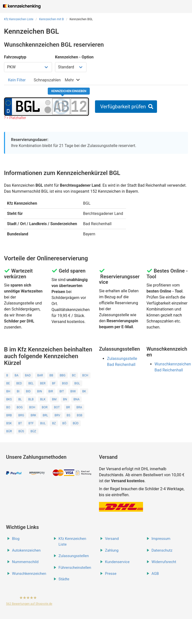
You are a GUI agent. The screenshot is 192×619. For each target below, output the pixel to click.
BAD (28, 375)
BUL (43, 423)
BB (51, 375)
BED (19, 383)
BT (20, 423)
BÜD (75, 423)
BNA (77, 399)
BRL (45, 415)
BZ (54, 423)
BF (54, 383)
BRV (57, 415)
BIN (39, 391)
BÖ (64, 423)
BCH (85, 375)
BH (8, 391)
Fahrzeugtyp (15, 57)
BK (84, 391)
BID (28, 391)
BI (18, 391)
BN (65, 399)
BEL (31, 383)
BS (68, 415)
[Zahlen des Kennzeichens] (79, 106)
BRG (21, 415)
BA (16, 375)
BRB (9, 415)
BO (8, 407)
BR (68, 407)
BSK (9, 423)
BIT (62, 391)
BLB (31, 399)
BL (20, 399)
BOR (45, 407)
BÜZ (33, 431)
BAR (40, 375)
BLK (43, 399)
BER (43, 383)
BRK (33, 415)
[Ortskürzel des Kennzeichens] (28, 106)
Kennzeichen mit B (51, 19)
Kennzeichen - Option (74, 57)
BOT (57, 407)
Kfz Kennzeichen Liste (19, 19)
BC (74, 375)
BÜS (21, 431)
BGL (77, 383)
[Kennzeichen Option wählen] (70, 67)
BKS (9, 399)
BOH (32, 407)
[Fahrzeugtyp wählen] (28, 67)
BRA (79, 407)
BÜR (9, 431)
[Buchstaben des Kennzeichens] (61, 106)
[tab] (17, 80)
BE (8, 383)
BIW (73, 391)
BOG (20, 407)
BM (54, 399)
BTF (31, 423)
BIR (50, 391)
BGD (65, 383)
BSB (79, 415)
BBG (63, 375)
